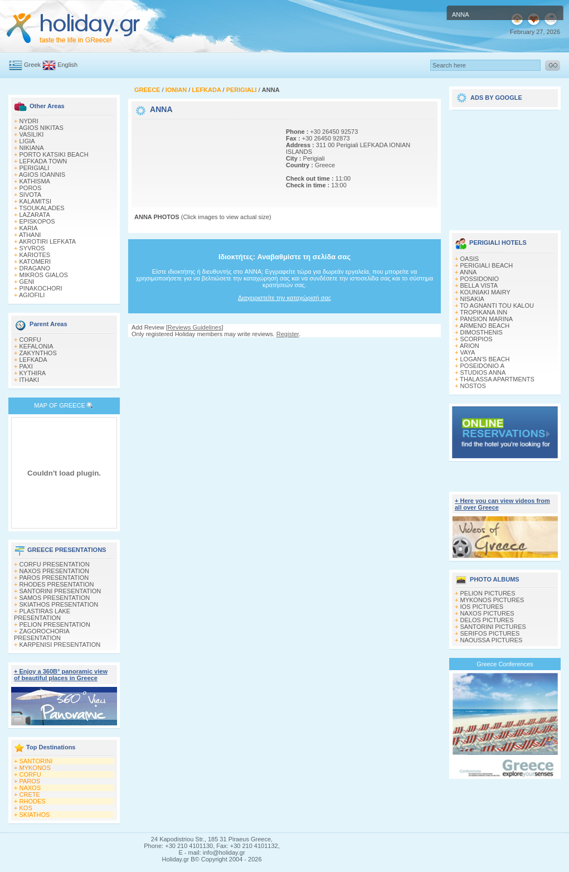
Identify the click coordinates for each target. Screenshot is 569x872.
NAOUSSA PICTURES (491, 640)
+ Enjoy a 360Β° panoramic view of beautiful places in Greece (61, 674)
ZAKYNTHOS (38, 353)
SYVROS (32, 248)
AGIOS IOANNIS (42, 174)
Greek (32, 64)
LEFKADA (33, 359)
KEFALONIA (37, 346)
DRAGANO (35, 268)
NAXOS (30, 787)
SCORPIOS (476, 339)
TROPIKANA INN (483, 312)
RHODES (33, 801)
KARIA (29, 228)
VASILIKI (32, 134)
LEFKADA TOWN (43, 161)
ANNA (468, 272)
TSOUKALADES (41, 208)
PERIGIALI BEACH (486, 265)
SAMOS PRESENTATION (55, 597)
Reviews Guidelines (195, 327)
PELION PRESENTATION (55, 624)
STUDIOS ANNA (483, 372)
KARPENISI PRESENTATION (60, 644)
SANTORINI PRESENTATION (60, 591)
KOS (26, 808)
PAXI (26, 366)
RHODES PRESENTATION (57, 584)
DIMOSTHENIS (481, 332)
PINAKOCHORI (41, 288)
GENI (27, 281)
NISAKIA (472, 298)
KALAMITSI (35, 201)
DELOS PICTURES (487, 620)
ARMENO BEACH (484, 325)
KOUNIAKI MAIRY (485, 292)
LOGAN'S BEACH (485, 359)
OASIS (469, 258)
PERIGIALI (35, 167)
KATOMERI (35, 261)
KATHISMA (35, 181)
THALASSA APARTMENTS (497, 379)
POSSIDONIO (479, 278)
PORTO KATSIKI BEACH (54, 154)
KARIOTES (35, 254)
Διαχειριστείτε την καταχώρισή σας (284, 297)
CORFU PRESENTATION (55, 564)
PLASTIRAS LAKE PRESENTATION (42, 614)
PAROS (30, 781)
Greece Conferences (504, 664)
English (67, 64)
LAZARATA (35, 214)
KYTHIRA (33, 373)
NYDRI (29, 121)
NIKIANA (32, 147)
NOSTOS (473, 385)
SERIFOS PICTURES (490, 633)
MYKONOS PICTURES (492, 600)
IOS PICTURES (482, 606)
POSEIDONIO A (482, 365)
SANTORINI (36, 761)
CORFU (30, 339)
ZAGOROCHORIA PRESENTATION (41, 634)
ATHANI (30, 234)
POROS (31, 188)
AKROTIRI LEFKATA (47, 241)
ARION (469, 345)
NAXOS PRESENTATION (55, 571)
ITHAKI (29, 379)
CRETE (30, 794)
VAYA (467, 352)
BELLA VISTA (479, 285)
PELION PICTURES (487, 593)
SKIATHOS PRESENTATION (59, 604)
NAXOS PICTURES (487, 613)
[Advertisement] (171, 156)
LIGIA (27, 141)
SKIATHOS (35, 814)
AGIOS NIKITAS (41, 127)
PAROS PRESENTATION (54, 577)
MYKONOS (35, 767)
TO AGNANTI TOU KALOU (497, 305)
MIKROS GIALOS (44, 275)
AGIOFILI (32, 295)
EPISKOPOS (37, 221)
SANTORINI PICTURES (493, 626)
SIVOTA (31, 194)
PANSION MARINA (486, 319)
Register (287, 334)
